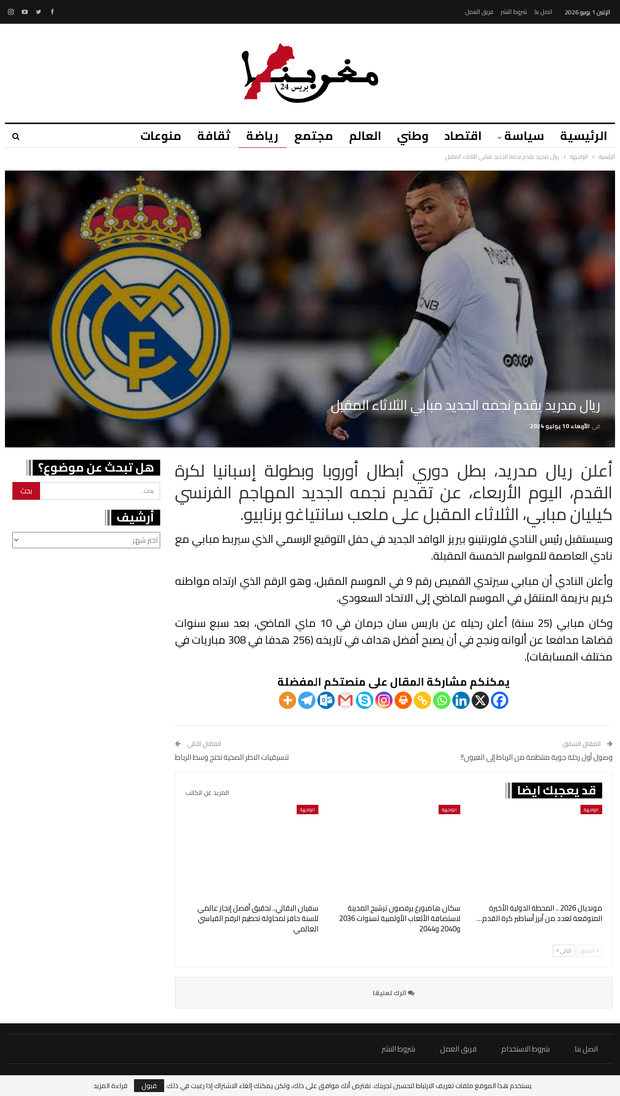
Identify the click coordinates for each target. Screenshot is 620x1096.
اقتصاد (460, 136)
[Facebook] (499, 700)
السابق (589, 951)
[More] (287, 700)
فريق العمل (479, 11)
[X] (480, 700)
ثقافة (203, 136)
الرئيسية (583, 136)
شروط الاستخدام (525, 1049)
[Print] (403, 700)
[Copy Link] (422, 700)
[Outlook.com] (326, 700)
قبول (149, 1085)
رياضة (253, 136)
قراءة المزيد (110, 1085)
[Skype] (364, 700)
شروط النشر (514, 11)
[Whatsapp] (441, 700)
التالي (564, 951)
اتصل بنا (543, 11)
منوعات (149, 136)
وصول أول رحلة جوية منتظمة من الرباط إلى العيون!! (537, 757)
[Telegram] (306, 700)
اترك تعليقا (393, 993)
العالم (359, 136)
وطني (408, 136)
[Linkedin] (461, 700)
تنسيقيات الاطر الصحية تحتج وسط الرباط (232, 757)
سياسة (523, 136)
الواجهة (591, 809)
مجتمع (306, 136)
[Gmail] (345, 700)
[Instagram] (384, 700)
